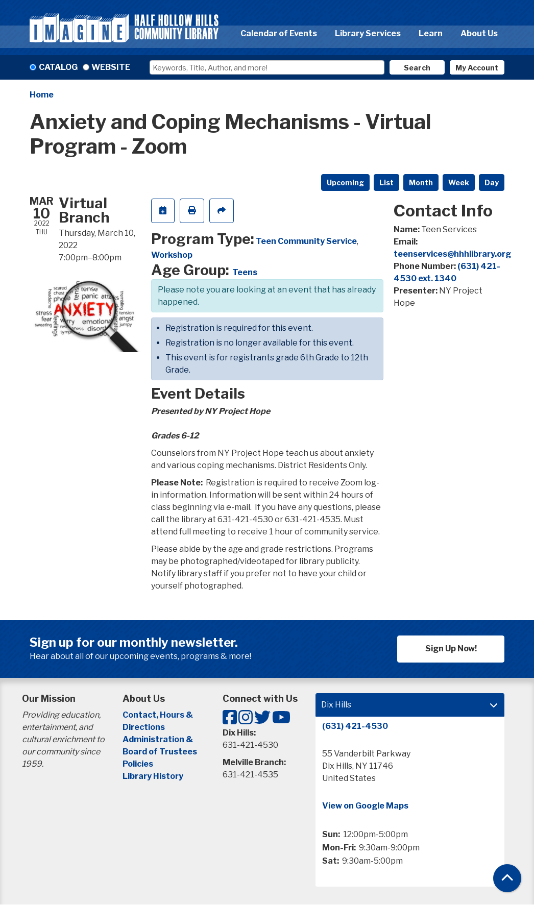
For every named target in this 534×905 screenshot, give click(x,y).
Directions (144, 727)
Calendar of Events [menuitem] (278, 33)
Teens (244, 272)
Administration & (159, 739)
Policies (138, 764)
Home (42, 95)
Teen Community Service (306, 241)
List (386, 182)
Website (110, 67)
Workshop (171, 255)
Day (491, 182)
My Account (476, 67)
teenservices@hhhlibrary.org (452, 254)
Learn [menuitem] (431, 33)
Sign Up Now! (451, 648)
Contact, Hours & (159, 715)
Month (421, 182)
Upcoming (345, 182)
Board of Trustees (160, 751)
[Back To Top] (507, 878)
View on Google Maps (365, 806)
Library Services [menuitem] (368, 33)
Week (458, 182)
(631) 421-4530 (355, 726)
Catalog (58, 67)
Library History (153, 776)
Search (417, 67)
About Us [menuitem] (479, 33)
